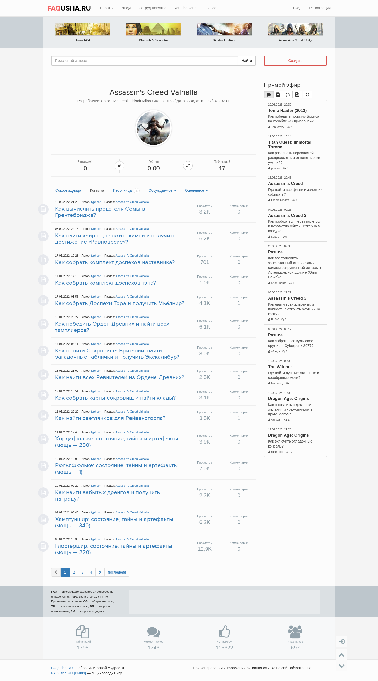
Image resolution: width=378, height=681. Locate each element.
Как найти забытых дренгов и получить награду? (107, 495)
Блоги (107, 8)
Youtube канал (186, 8)
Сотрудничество (152, 8)
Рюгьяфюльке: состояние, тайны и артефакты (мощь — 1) (116, 468)
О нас (211, 8)
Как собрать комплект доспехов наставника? (115, 262)
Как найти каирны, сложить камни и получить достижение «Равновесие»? (115, 238)
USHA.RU (69, 8)
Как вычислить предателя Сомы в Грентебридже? (100, 212)
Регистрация (320, 8)
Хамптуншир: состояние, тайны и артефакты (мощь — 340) (114, 522)
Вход (297, 8)
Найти (247, 61)
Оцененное (196, 190)
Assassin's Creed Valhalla (132, 202)
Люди (126, 8)
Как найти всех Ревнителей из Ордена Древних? (119, 377)
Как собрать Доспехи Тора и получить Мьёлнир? (119, 303)
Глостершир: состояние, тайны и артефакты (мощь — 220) (113, 549)
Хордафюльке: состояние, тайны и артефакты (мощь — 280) (116, 441)
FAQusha (62, 668)
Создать (295, 61)
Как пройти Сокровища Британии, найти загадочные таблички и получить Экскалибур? (117, 353)
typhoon (96, 202)
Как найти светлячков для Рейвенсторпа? (110, 418)
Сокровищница (68, 190)
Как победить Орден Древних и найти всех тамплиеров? (112, 327)
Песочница (126, 190)
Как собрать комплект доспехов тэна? (105, 282)
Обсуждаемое (162, 190)
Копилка (97, 190)
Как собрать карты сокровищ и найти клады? (115, 397)
